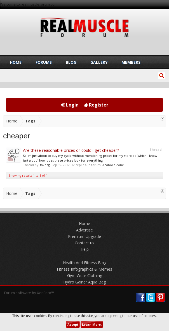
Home (16, 62)
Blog (71, 62)
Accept (72, 324)
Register (96, 105)
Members (130, 62)
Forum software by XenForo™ (29, 292)
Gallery (98, 62)
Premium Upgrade (84, 236)
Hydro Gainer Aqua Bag (84, 282)
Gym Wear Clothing (84, 275)
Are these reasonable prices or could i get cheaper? (71, 150)
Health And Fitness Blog (84, 262)
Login (70, 105)
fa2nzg (45, 165)
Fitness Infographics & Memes (84, 269)
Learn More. (92, 324)
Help (85, 249)
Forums (44, 62)
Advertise (84, 230)
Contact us (84, 242)
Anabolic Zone (113, 165)
